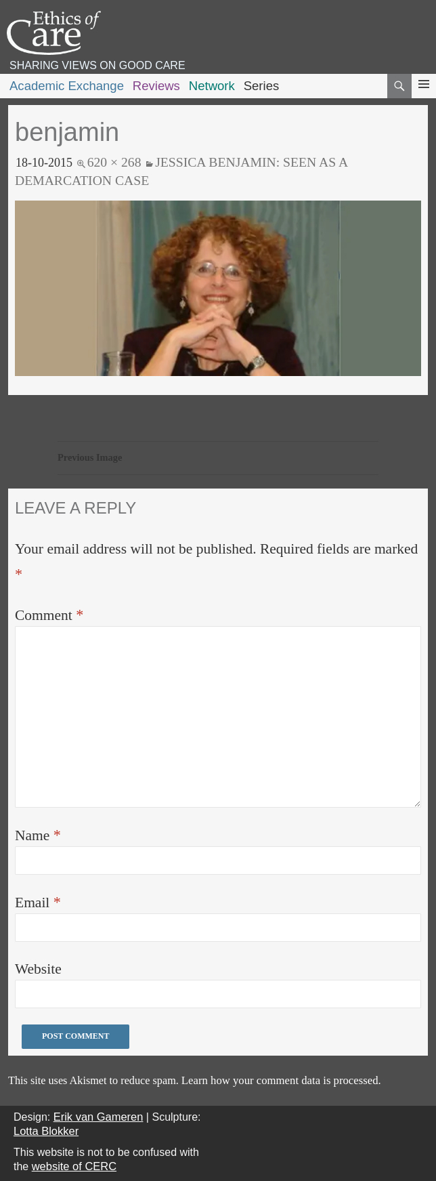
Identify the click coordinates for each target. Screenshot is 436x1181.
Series (262, 86)
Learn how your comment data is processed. (281, 1080)
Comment (49, 614)
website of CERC (74, 1166)
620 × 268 (114, 161)
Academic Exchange (66, 86)
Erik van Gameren (98, 1117)
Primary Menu (424, 97)
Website (38, 969)
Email (38, 902)
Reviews (156, 86)
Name (38, 835)
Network (212, 86)
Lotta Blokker (46, 1131)
